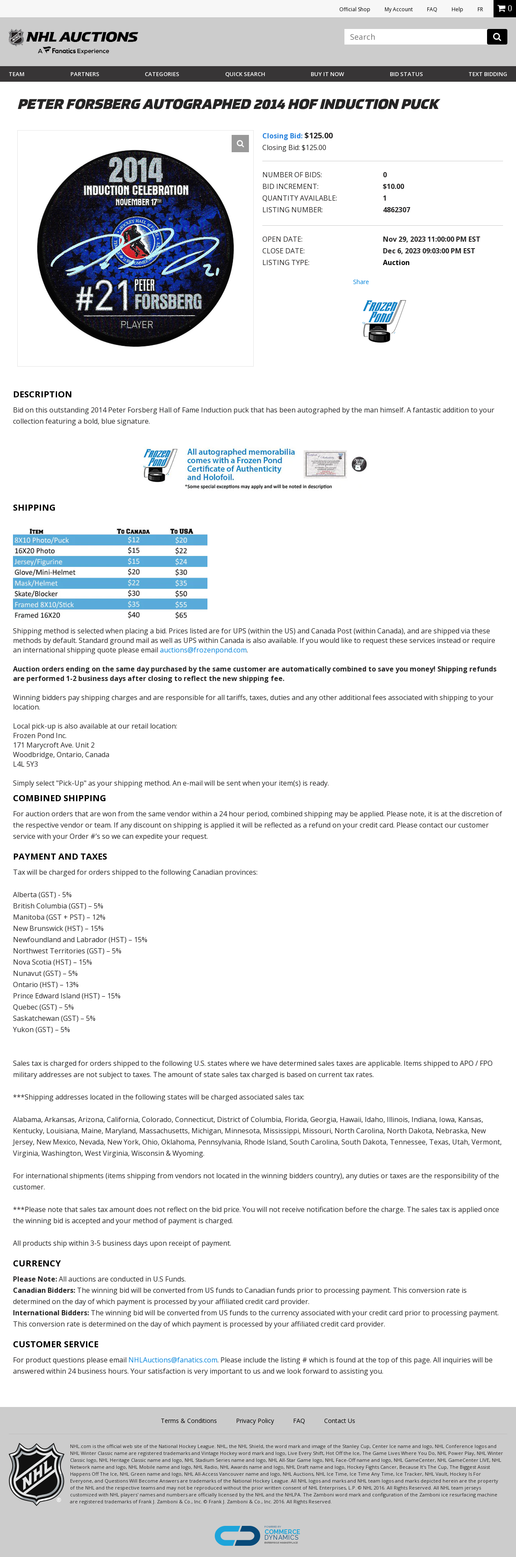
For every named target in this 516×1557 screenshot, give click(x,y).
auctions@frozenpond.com (203, 650)
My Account (399, 9)
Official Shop (354, 9)
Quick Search (245, 74)
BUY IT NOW (327, 74)
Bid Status (406, 74)
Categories (162, 74)
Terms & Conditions (189, 1420)
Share (361, 282)
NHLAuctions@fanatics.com (172, 1360)
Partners (84, 74)
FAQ (432, 9)
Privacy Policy (255, 1420)
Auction (396, 262)
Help (457, 9)
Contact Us (339, 1420)
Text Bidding (487, 74)
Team (17, 74)
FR (480, 9)
